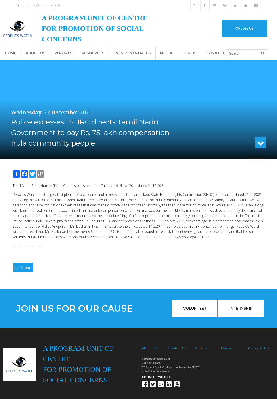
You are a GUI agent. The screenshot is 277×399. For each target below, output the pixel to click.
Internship (240, 308)
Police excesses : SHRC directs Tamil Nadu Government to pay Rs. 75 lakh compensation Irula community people (90, 132)
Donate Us (217, 53)
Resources (93, 53)
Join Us (244, 28)
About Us (35, 53)
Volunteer (194, 308)
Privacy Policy (258, 348)
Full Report (23, 267)
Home (10, 53)
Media (166, 53)
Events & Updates (132, 53)
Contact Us (177, 348)
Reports (63, 53)
